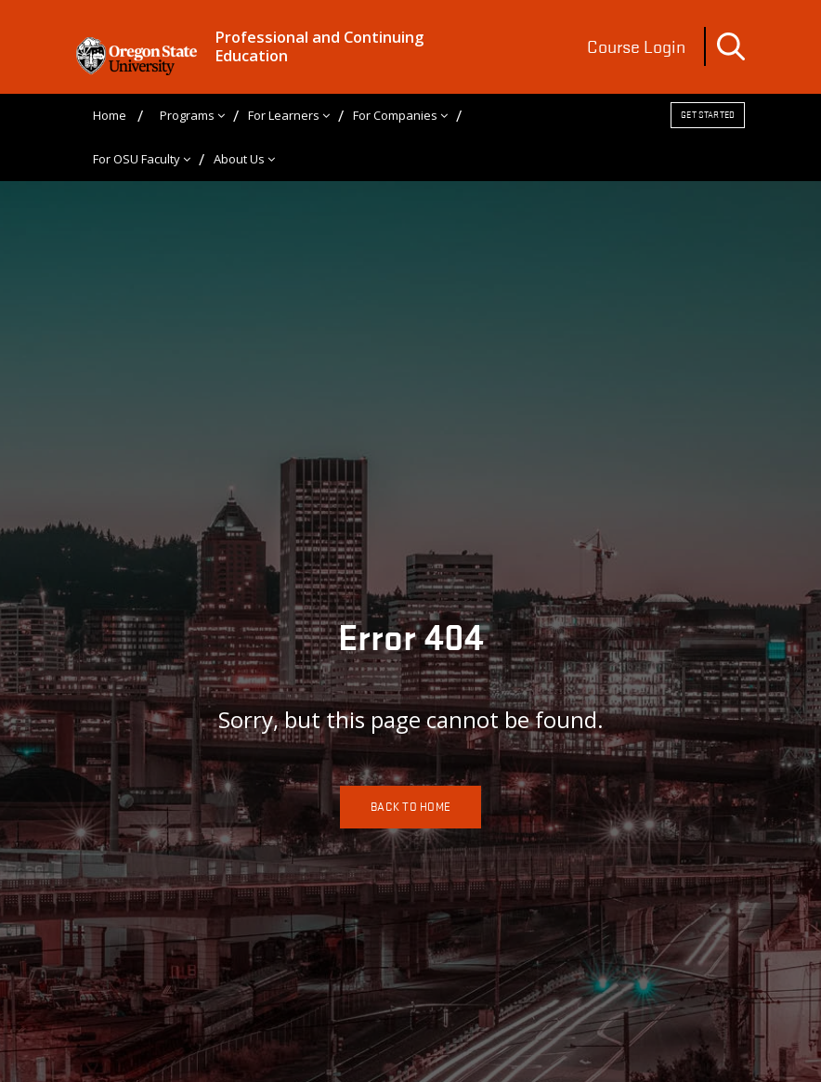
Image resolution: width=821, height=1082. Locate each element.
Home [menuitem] (109, 114)
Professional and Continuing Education (317, 46)
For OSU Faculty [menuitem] (136, 158)
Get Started (708, 114)
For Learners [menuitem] (283, 114)
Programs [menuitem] (187, 114)
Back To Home (410, 806)
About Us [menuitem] (239, 158)
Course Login (636, 46)
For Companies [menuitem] (395, 114)
